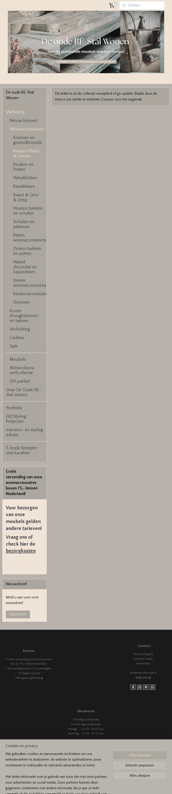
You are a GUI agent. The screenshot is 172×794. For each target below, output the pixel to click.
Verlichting (20, 329)
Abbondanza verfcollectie (22, 370)
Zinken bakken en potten (27, 251)
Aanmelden (17, 614)
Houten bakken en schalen (28, 211)
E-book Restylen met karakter (21, 450)
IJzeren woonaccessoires (29, 283)
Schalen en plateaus (23, 224)
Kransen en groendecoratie (27, 140)
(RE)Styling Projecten (16, 419)
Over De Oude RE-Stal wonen (23, 392)
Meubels (18, 359)
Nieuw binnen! (23, 120)
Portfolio (14, 408)
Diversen (21, 302)
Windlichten (25, 177)
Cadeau (17, 337)
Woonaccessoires (27, 129)
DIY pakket (20, 381)
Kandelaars (24, 186)
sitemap (106, 785)
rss (114, 785)
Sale (14, 346)
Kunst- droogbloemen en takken (24, 315)
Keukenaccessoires (30, 293)
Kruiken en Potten (23, 167)
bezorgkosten (21, 551)
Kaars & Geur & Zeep (26, 197)
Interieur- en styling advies (24, 432)
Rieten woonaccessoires (29, 238)
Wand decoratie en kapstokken (25, 267)
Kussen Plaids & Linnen (26, 153)
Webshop (15, 112)
